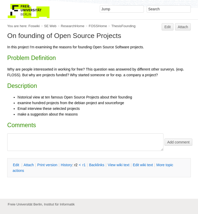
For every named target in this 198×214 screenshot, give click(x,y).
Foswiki (34, 26)
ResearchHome (72, 26)
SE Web (50, 26)
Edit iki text (143, 165)
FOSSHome (98, 26)
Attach (183, 27)
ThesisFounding (123, 26)
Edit (167, 27)
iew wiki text (118, 165)
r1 (84, 165)
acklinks (96, 165)
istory (66, 165)
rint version (47, 165)
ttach (28, 165)
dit (16, 165)
